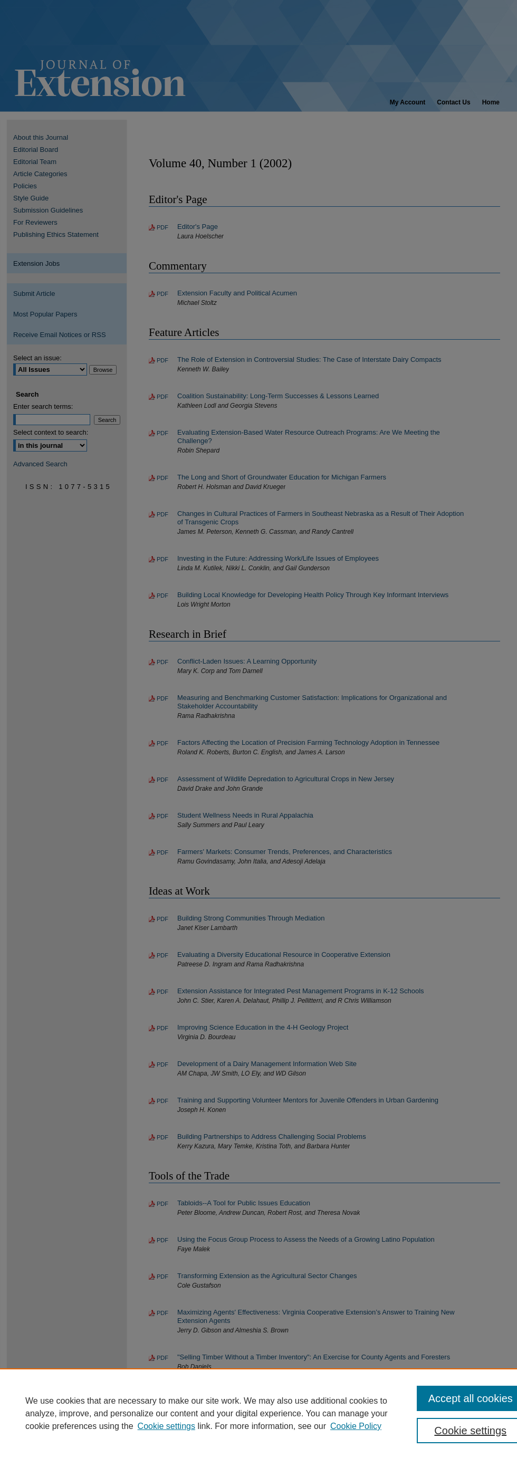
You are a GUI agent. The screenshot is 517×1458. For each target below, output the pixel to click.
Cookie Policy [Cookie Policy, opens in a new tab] (355, 1426)
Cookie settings (166, 1426)
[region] (258, 1413)
